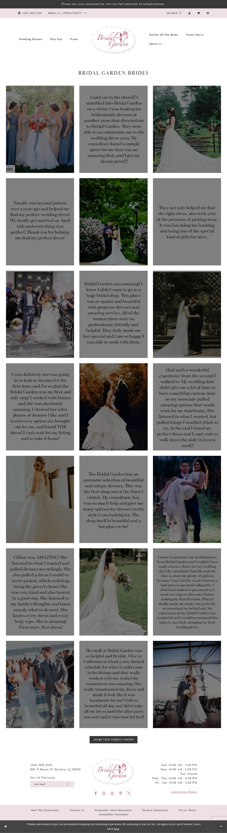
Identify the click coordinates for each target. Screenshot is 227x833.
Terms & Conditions (155, 810)
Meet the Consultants (45, 810)
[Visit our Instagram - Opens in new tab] (104, 793)
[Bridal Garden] (113, 39)
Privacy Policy (187, 810)
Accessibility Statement (113, 814)
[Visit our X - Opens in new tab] (129, 793)
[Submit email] (67, 784)
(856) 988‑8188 (41, 765)
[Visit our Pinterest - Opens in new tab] (120, 793)
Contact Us (77, 810)
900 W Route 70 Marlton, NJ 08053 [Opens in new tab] (55, 769)
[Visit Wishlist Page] (198, 13)
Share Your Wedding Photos (114, 739)
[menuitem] (208, 13)
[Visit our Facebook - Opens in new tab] (96, 793)
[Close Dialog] (5, 826)
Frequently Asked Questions (113, 810)
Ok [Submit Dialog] (221, 826)
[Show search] (174, 13)
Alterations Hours (184, 792)
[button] (189, 13)
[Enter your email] (52, 784)
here (116, 829)
